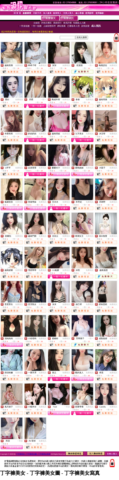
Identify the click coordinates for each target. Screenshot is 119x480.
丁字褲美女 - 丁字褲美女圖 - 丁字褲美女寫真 (33, 454)
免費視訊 (19, 65)
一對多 (67, 407)
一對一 (90, 65)
